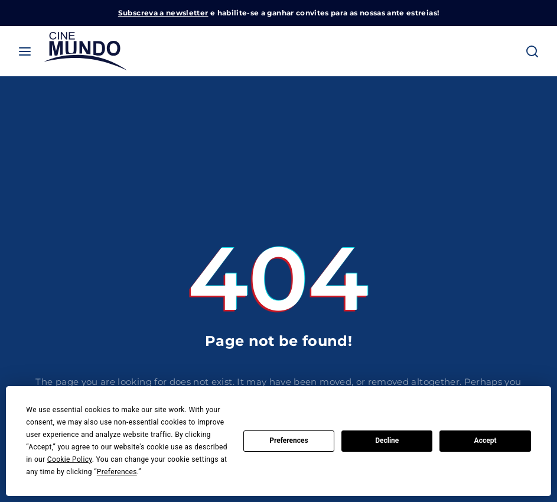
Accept (485, 440)
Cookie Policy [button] (69, 459)
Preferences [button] (117, 472)
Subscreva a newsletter (163, 12)
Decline (387, 440)
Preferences (288, 440)
